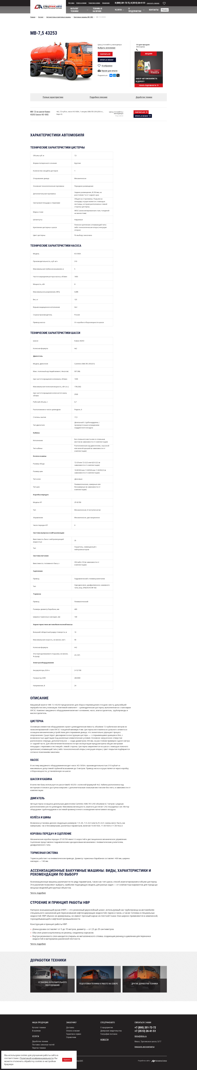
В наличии (36, 1035)
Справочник (106, 3)
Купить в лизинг (107, 60)
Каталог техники (39, 1032)
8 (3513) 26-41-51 (138, 3)
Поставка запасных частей (43, 1049)
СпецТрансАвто (48, 6)
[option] (61, 61)
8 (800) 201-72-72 (122, 3)
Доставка (71, 3)
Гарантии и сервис (94, 3)
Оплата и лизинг (81, 3)
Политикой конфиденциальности (37, 1058)
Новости (104, 1044)
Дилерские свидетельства (111, 1035)
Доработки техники (40, 1046)
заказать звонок (153, 3)
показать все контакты (144, 1051)
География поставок (108, 1038)
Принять (67, 1059)
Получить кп (105, 54)
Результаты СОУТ (77, 1065)
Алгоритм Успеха (161, 1065)
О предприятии (106, 1032)
